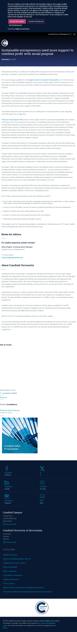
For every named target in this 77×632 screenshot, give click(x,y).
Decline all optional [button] (36, 21)
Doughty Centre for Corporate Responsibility (43, 80)
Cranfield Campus (12, 512)
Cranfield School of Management (58, 34)
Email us (3, 397)
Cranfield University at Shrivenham (22, 530)
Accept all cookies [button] (17, 21)
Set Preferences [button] (15, 25)
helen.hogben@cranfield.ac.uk (13, 258)
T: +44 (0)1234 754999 (8, 393)
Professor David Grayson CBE (11, 120)
